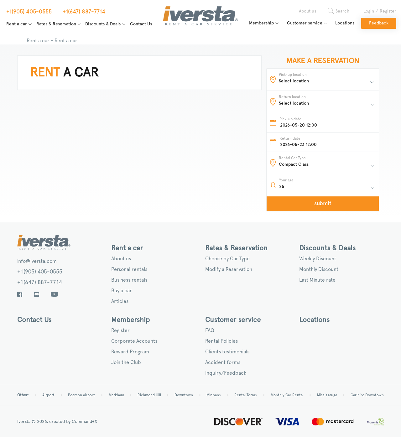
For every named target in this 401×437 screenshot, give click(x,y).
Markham (116, 395)
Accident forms (222, 362)
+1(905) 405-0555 (39, 272)
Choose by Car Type (227, 258)
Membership (261, 23)
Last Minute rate (317, 280)
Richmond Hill (149, 395)
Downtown (183, 395)
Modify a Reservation (228, 269)
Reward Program (130, 351)
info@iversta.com (37, 261)
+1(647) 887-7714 (39, 282)
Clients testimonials (227, 351)
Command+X (84, 421)
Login (368, 11)
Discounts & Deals (103, 24)
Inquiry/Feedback (225, 373)
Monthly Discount (318, 269)
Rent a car (16, 24)
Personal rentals (129, 269)
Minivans (213, 395)
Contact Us (141, 24)
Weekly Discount (317, 258)
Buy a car (121, 290)
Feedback (378, 23)
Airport (48, 395)
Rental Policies (221, 341)
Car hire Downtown (367, 395)
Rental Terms (245, 395)
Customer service (304, 23)
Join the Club (126, 362)
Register (388, 11)
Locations (344, 23)
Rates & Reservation (56, 24)
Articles (119, 301)
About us (307, 11)
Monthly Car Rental (287, 395)
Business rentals (129, 280)
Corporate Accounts (134, 341)
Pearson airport (81, 395)
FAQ (209, 330)
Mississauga (327, 395)
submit (322, 203)
